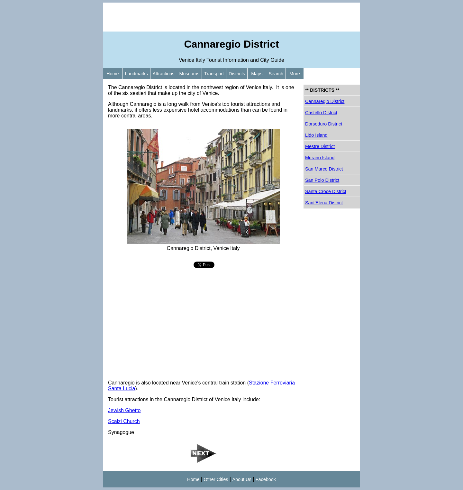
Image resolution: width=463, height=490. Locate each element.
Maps (257, 73)
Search (275, 73)
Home (112, 73)
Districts (237, 73)
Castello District (321, 112)
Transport (214, 73)
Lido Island (316, 135)
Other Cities (216, 479)
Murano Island (319, 157)
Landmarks (136, 73)
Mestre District (320, 146)
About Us (241, 479)
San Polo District (322, 180)
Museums (189, 73)
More (294, 73)
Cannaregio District (324, 101)
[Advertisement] (231, 17)
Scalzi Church (124, 421)
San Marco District (324, 168)
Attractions (164, 73)
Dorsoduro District (323, 123)
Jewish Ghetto (124, 410)
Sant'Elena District (324, 202)
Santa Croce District (325, 191)
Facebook (266, 479)
